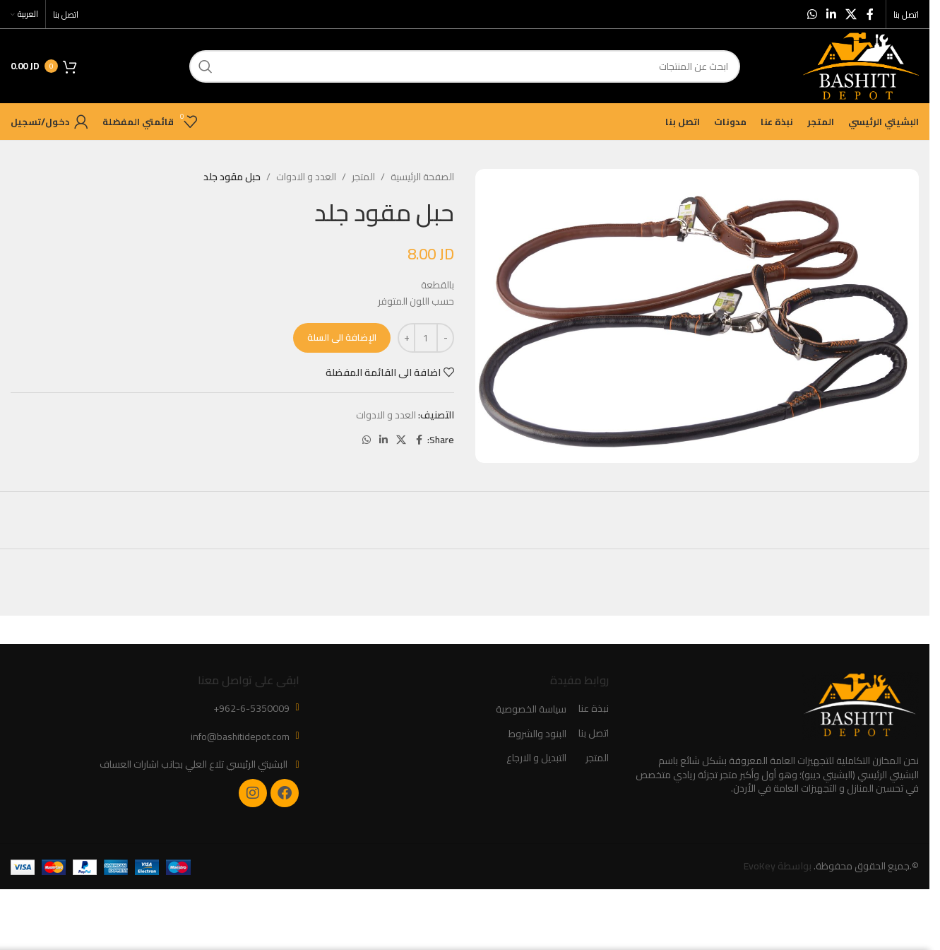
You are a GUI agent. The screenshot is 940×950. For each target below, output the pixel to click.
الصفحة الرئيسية (422, 176)
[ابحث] (464, 66)
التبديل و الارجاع (536, 758)
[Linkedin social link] (830, 14)
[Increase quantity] (406, 338)
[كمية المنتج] (425, 338)
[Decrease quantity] (445, 338)
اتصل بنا (593, 734)
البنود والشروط (537, 734)
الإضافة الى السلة (341, 337)
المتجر (363, 176)
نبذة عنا (593, 709)
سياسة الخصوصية (531, 710)
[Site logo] (861, 65)
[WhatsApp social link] (811, 14)
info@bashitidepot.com (240, 736)
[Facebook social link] (870, 14)
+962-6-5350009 (251, 708)
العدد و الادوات (306, 176)
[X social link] (851, 14)
